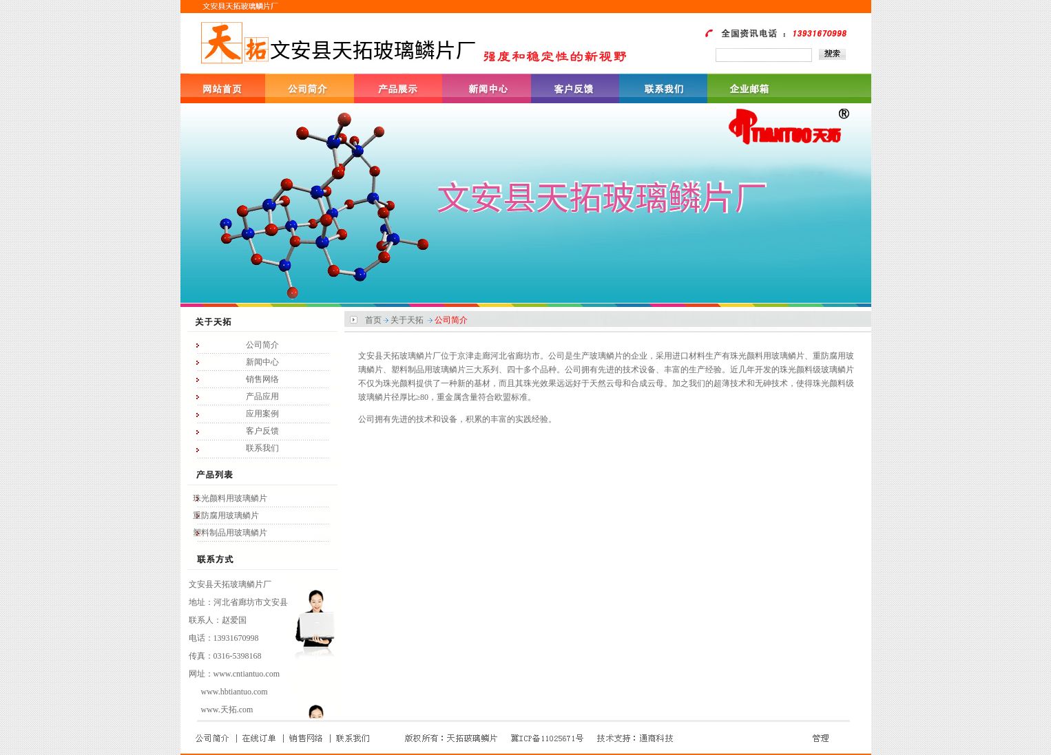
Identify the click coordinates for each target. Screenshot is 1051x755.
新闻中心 (262, 362)
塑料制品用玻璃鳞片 (230, 533)
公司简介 (262, 345)
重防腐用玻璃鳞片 (226, 515)
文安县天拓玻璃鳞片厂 (230, 584)
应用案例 (262, 413)
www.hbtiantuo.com (234, 691)
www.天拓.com (227, 709)
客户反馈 (262, 431)
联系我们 (262, 448)
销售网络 (262, 379)
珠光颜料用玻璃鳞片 (230, 498)
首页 (373, 320)
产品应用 (262, 396)
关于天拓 (407, 320)
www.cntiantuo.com (247, 674)
